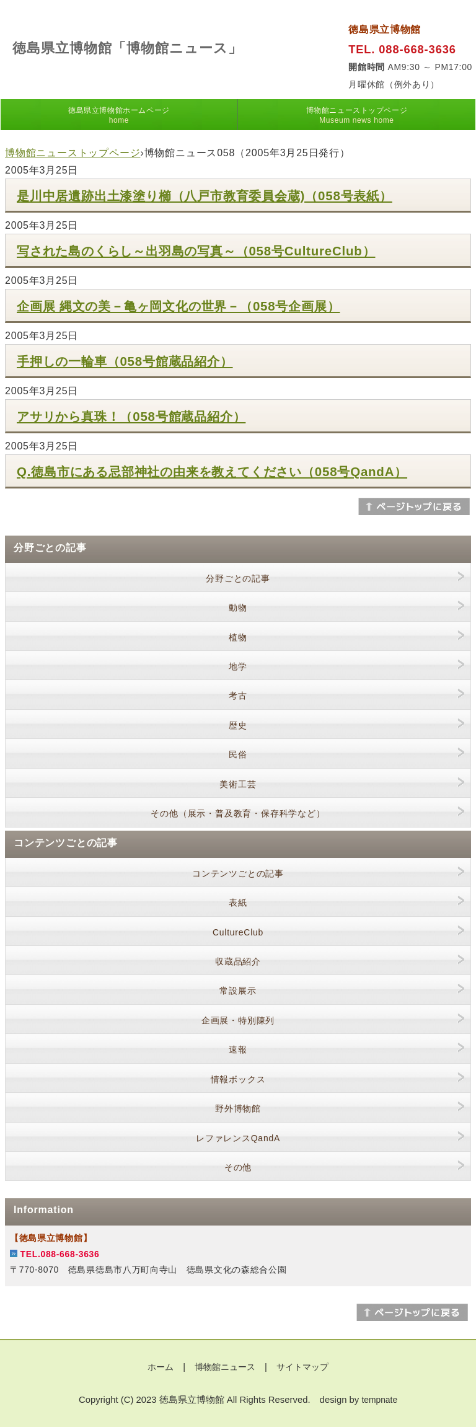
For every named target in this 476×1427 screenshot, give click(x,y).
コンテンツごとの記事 (238, 873)
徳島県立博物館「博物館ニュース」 (127, 48)
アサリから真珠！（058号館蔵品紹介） (131, 416)
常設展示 (237, 991)
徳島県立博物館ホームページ (119, 115)
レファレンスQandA (238, 1138)
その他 (238, 1167)
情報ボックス (238, 1079)
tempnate (379, 1400)
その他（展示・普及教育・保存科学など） (238, 813)
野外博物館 (238, 1108)
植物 (238, 637)
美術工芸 (237, 784)
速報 (238, 1049)
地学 (238, 666)
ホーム (161, 1367)
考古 (238, 695)
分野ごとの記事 (238, 578)
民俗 (238, 754)
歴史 (238, 725)
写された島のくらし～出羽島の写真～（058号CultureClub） (196, 251)
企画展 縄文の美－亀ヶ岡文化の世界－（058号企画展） (178, 306)
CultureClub (238, 932)
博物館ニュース (225, 1367)
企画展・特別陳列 (238, 1020)
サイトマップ (302, 1367)
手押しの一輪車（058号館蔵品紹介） (125, 361)
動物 (238, 607)
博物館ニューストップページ (357, 115)
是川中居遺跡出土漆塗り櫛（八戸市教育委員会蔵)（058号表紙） (204, 195)
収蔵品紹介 (238, 961)
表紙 (238, 903)
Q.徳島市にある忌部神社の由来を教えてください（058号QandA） (212, 471)
